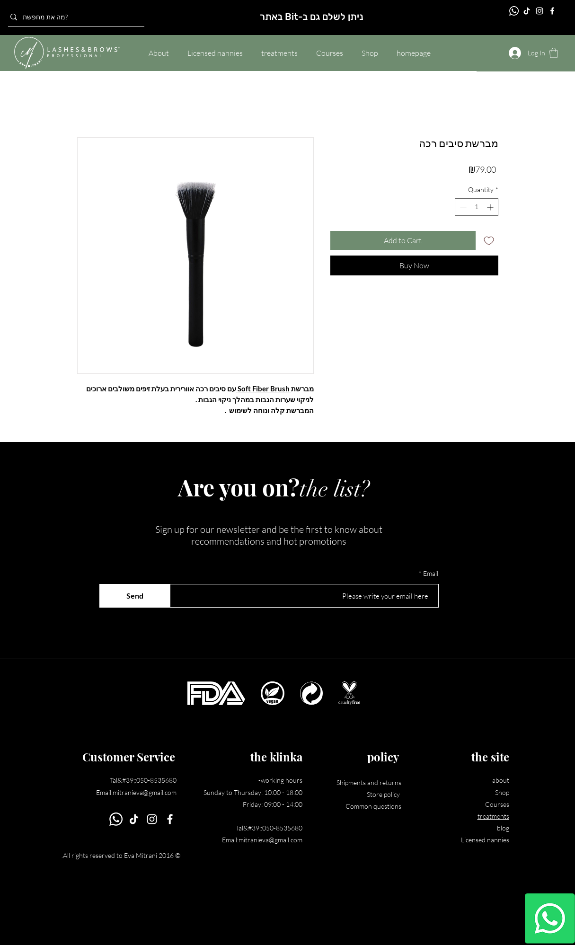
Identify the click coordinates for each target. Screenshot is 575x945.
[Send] (134, 596)
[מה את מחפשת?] (73, 17)
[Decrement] (462, 207)
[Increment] (491, 207)
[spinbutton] (476, 207)
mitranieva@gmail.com (145, 792)
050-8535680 (156, 780)
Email (430, 573)
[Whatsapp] (550, 918)
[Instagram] (539, 11)
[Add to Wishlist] (488, 240)
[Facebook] (552, 11)
